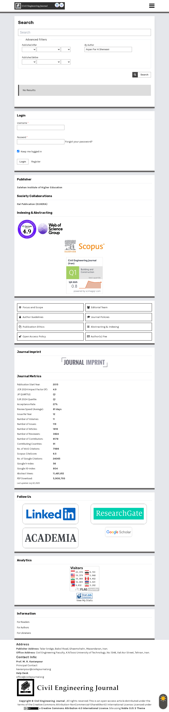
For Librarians (24, 633)
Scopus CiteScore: (27, 453)
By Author (89, 45)
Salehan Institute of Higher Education (39, 187)
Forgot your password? (79, 141)
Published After (29, 45)
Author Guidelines (31, 317)
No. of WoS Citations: (28, 448)
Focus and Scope (31, 307)
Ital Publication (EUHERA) (32, 204)
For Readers (23, 622)
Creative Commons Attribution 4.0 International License (74, 708)
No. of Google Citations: (30, 458)
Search (144, 74)
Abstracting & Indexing (103, 327)
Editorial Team (97, 307)
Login (23, 161)
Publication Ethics (32, 327)
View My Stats (84, 600)
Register (35, 161)
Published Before (30, 57)
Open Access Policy (32, 336)
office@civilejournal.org (30, 676)
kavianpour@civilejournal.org (33, 669)
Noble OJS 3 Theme (133, 708)
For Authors (23, 627)
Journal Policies (98, 317)
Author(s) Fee (97, 336)
